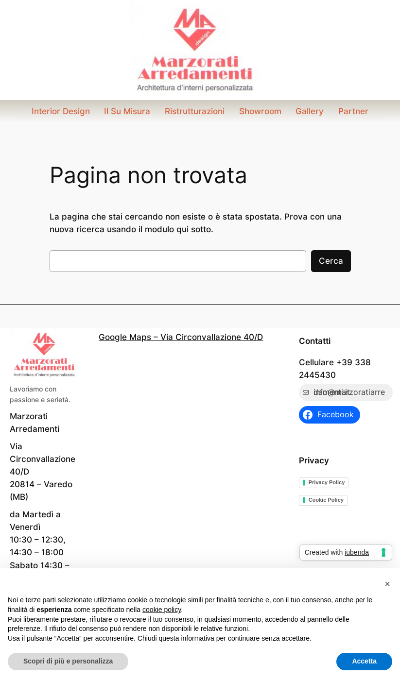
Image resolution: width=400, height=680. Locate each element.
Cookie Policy (326, 500)
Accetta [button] (364, 661)
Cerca (331, 261)
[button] (387, 584)
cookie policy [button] (161, 609)
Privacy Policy (327, 482)
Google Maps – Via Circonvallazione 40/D (181, 337)
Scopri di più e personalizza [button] (68, 661)
